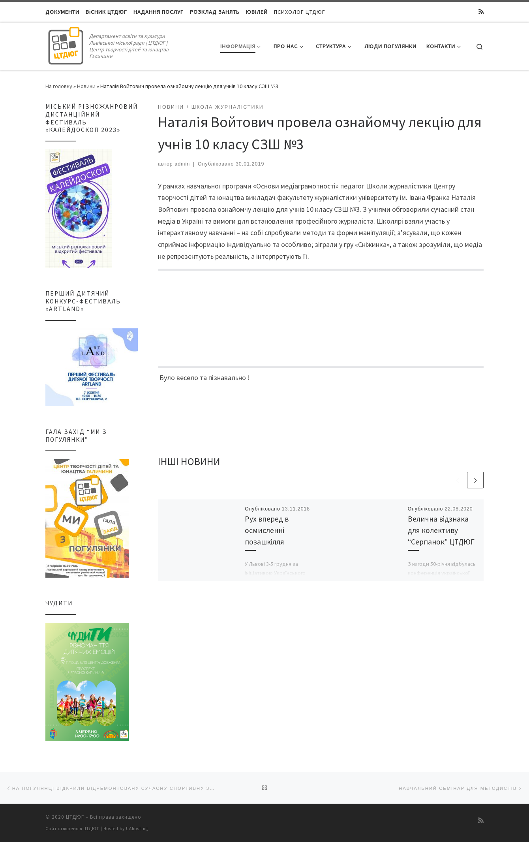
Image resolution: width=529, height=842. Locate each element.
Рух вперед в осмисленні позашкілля (267, 531)
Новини (86, 86)
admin (182, 164)
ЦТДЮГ (75, 816)
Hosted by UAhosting (125, 828)
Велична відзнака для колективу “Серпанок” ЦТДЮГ (441, 531)
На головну (58, 86)
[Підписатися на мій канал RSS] (481, 11)
